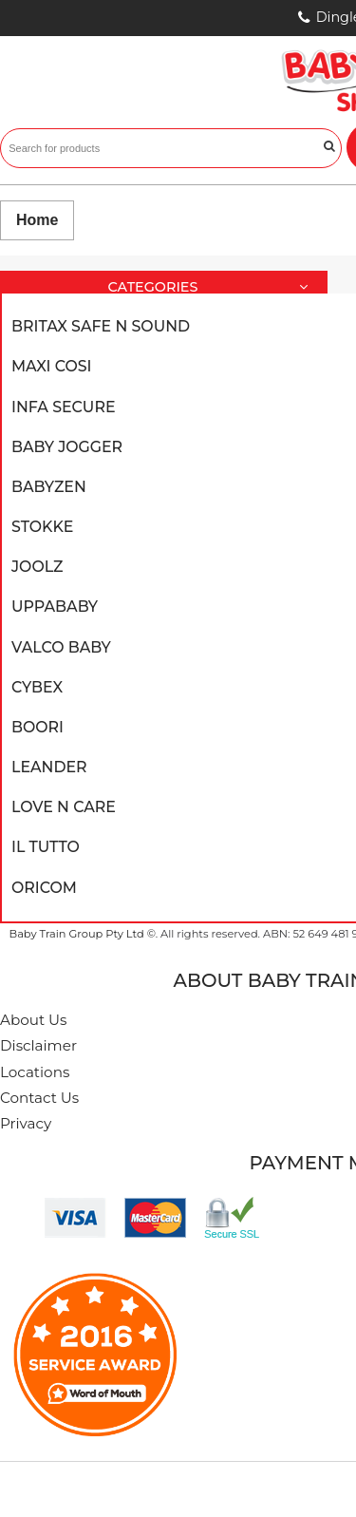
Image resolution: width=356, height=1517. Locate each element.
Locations (34, 1072)
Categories (215, 287)
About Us (33, 1020)
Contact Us (39, 1098)
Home (37, 220)
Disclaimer (38, 1045)
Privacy (25, 1123)
